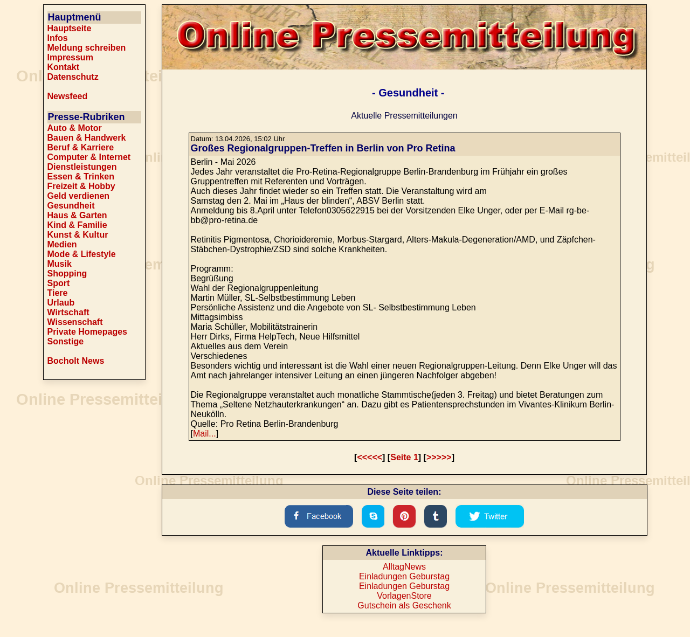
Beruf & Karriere (80, 147)
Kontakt (63, 67)
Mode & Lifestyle (81, 254)
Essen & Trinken (81, 176)
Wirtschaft (68, 312)
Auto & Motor (74, 128)
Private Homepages (87, 331)
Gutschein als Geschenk (404, 605)
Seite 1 (404, 457)
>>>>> (439, 457)
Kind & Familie (77, 225)
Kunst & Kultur (77, 234)
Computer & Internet (89, 157)
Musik (59, 263)
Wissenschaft (75, 322)
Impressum (70, 57)
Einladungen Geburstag (404, 576)
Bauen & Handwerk (86, 137)
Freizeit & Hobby (81, 186)
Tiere (57, 292)
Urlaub (61, 302)
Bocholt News (76, 360)
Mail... (204, 433)
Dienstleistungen (82, 166)
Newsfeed (67, 96)
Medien (62, 244)
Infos (57, 38)
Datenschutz (73, 76)
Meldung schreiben (86, 47)
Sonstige (65, 341)
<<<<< (369, 457)
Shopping (67, 273)
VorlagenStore (404, 595)
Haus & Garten (77, 215)
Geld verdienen (78, 195)
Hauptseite (69, 28)
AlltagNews (404, 566)
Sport (58, 283)
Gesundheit (71, 205)
